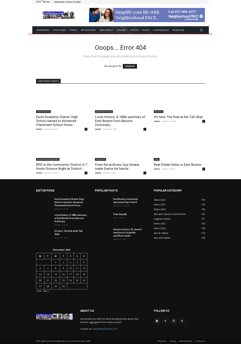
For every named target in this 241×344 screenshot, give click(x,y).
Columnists (100, 159)
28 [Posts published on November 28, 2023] (48, 286)
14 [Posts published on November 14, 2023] (48, 274)
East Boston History (104, 111)
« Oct (38, 290)
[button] (201, 30)
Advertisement (185, 341)
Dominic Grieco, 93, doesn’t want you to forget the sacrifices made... (127, 232)
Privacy (173, 341)
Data (157, 159)
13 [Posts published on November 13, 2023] (40, 274)
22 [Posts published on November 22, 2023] (55, 280)
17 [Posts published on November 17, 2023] (70, 274)
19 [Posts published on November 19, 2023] (84, 274)
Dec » (46, 290)
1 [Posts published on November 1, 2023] (55, 262)
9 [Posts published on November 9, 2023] (63, 268)
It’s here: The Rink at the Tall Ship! (178, 117)
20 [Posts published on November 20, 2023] (40, 280)
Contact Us (200, 341)
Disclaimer (162, 341)
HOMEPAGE (130, 66)
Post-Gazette (120, 214)
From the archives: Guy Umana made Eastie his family (117, 166)
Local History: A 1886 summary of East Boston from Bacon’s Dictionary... (120, 121)
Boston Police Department (48, 159)
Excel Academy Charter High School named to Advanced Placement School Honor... (57, 121)
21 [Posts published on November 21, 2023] (48, 280)
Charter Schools (43, 111)
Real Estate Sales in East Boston (177, 165)
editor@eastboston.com (104, 328)
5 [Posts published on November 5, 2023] (84, 262)
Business (158, 111)
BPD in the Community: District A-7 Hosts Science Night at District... (61, 166)
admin (39, 129)
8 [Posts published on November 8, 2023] (55, 268)
